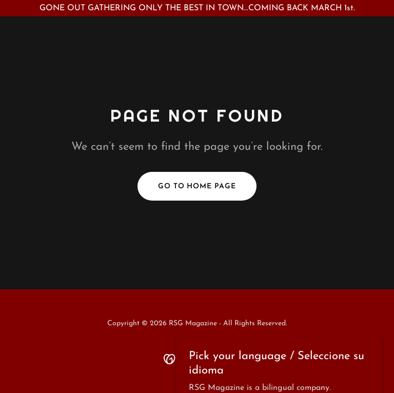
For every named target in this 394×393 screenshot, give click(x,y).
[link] (197, 359)
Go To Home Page (197, 186)
